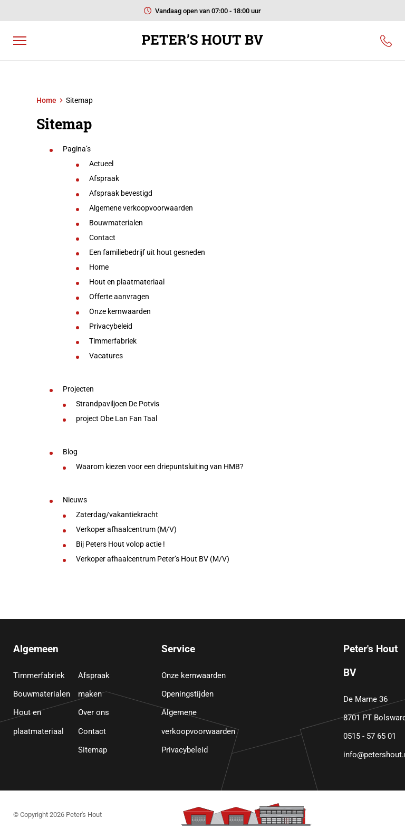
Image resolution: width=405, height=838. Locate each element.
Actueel (101, 163)
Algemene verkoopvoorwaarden (141, 208)
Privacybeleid (110, 326)
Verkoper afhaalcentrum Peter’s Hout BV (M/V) (152, 559)
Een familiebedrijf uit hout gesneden (147, 252)
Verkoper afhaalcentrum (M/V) (126, 529)
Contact (102, 237)
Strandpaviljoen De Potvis (117, 403)
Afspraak (104, 178)
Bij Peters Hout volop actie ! (120, 544)
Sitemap (92, 750)
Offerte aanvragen (119, 296)
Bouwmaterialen (116, 222)
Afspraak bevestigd (120, 193)
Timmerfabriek (113, 341)
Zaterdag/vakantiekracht (117, 514)
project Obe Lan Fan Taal (116, 418)
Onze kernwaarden (120, 311)
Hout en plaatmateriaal (127, 282)
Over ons (93, 712)
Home (46, 100)
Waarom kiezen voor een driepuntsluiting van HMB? (160, 466)
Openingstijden (187, 694)
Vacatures (106, 355)
